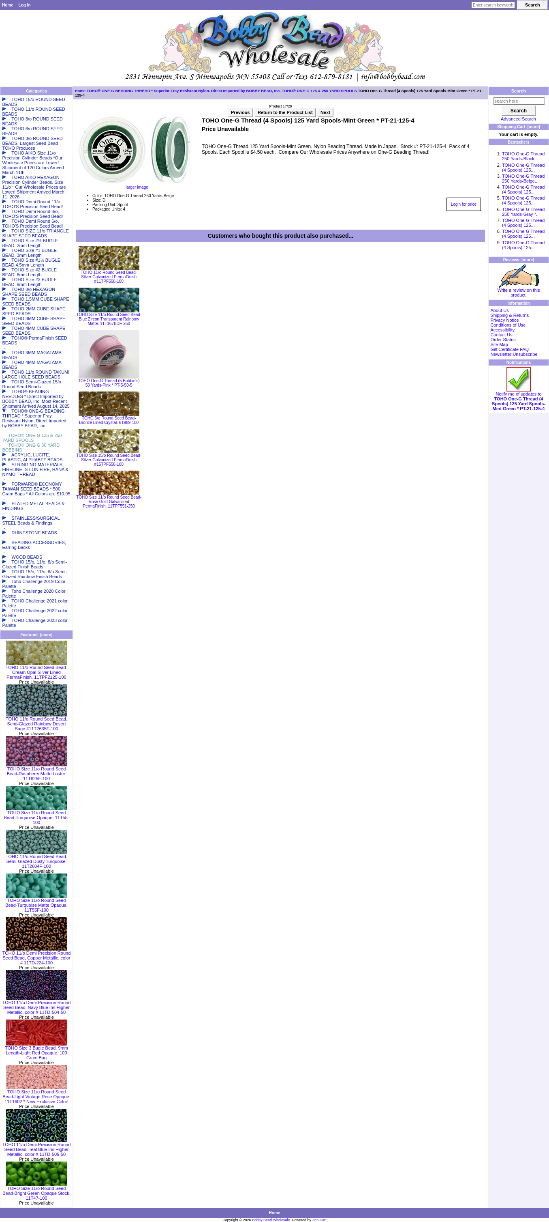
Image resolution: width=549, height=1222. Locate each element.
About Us (499, 310)
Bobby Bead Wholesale (271, 1220)
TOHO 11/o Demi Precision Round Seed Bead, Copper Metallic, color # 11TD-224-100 (36, 956)
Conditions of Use (508, 325)
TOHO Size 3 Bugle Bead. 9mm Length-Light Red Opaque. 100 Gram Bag (36, 1050)
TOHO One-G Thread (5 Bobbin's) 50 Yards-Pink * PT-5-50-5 (109, 383)
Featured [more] (37, 635)
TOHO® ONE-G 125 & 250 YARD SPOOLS (319, 90)
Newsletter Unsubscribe (513, 354)
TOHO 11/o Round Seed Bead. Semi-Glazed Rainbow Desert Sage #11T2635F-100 (36, 721)
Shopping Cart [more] (518, 127)
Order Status (502, 339)
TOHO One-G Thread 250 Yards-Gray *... (523, 212)
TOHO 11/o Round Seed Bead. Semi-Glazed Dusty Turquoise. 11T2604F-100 (36, 859)
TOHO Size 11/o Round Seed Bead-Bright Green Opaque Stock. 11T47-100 (36, 1191)
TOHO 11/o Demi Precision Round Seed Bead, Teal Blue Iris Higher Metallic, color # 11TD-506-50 (36, 1147)
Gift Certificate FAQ (509, 349)
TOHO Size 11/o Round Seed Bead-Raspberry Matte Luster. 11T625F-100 (36, 771)
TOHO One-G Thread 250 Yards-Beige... (523, 178)
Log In (25, 5)
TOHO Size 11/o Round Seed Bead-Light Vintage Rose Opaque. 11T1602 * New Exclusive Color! (36, 1094)
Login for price (463, 204)
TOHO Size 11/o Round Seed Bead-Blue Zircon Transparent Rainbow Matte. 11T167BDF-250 (108, 319)
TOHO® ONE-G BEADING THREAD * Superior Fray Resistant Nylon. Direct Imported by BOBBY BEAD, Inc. (184, 90)
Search (518, 90)
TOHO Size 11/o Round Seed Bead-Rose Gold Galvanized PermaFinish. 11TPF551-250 (108, 501)
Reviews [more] (518, 260)
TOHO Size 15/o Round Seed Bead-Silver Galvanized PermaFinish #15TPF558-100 (108, 460)
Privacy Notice (504, 320)
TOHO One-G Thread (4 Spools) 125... (523, 167)
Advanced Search (518, 118)
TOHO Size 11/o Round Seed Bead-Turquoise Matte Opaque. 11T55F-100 (36, 903)
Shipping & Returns (509, 315)
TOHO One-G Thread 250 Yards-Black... (523, 156)
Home (7, 5)
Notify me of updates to (518, 399)
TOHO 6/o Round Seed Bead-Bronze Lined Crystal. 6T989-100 (109, 420)
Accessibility (502, 329)
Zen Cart (319, 1220)
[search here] (519, 101)
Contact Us (501, 334)
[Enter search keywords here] (493, 5)
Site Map (499, 344)
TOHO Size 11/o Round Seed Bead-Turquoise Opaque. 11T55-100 (36, 815)
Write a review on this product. (519, 290)
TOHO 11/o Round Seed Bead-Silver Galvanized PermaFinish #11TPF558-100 (109, 277)
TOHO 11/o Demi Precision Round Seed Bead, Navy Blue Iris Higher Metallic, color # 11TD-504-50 (36, 1005)
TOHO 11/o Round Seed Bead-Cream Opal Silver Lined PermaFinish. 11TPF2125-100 (37, 670)
